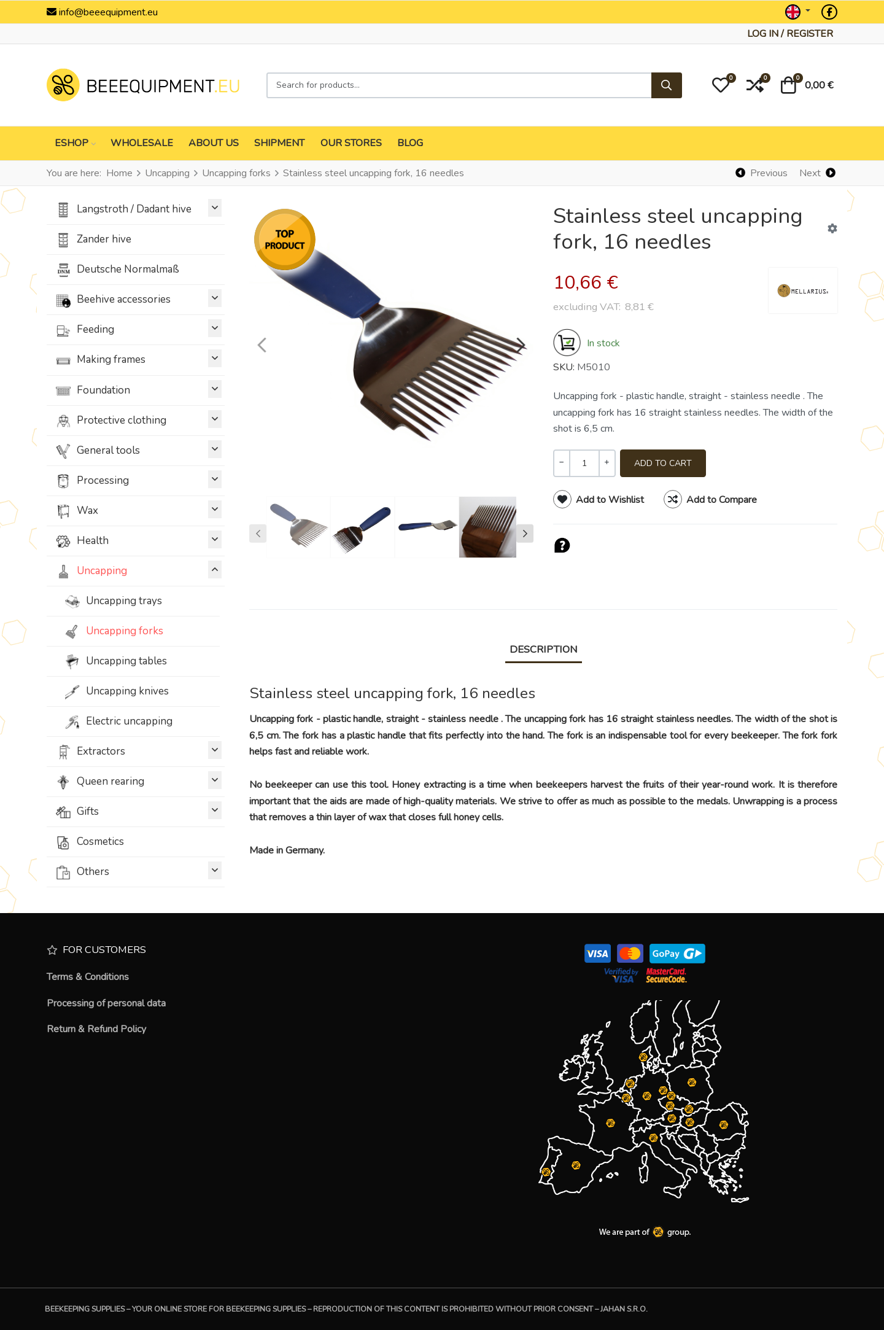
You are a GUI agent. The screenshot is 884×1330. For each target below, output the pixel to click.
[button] (721, 85)
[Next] (817, 173)
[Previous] (762, 173)
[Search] (666, 85)
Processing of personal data (106, 1003)
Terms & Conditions (88, 977)
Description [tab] (544, 649)
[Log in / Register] (790, 34)
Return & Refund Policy (96, 1029)
